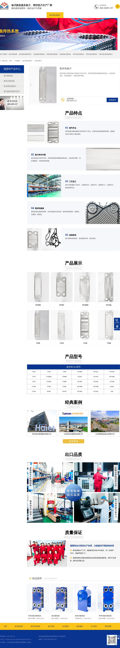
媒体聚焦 (79, 626)
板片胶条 (51, 626)
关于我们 (94, 626)
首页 (10, 60)
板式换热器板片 (55, 15)
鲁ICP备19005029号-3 (50, 639)
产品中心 (12, 15)
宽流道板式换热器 (65, 54)
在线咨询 (112, 100)
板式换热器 (25, 15)
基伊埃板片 (38, 60)
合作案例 (89, 15)
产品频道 (17, 60)
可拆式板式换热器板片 (106, 54)
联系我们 (113, 15)
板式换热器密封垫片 (73, 15)
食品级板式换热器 (39, 54)
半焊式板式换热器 (78, 54)
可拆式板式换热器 (91, 54)
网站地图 (108, 626)
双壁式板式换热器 (52, 54)
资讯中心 (101, 15)
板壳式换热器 (39, 15)
